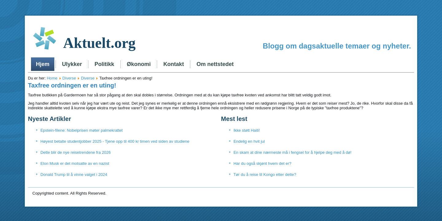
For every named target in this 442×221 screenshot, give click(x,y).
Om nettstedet (215, 64)
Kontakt (173, 64)
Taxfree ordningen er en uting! (72, 85)
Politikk (104, 64)
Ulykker (72, 64)
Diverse (69, 78)
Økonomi (139, 64)
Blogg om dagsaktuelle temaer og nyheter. (337, 46)
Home (52, 78)
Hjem (42, 64)
